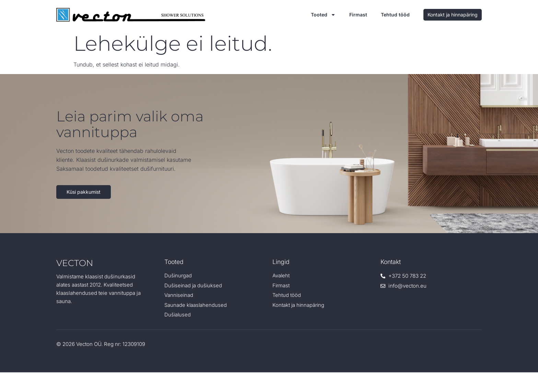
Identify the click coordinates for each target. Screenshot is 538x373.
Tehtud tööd (395, 14)
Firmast (358, 14)
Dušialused (177, 315)
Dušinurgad (178, 276)
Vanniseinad (179, 295)
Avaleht (281, 276)
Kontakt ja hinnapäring (298, 305)
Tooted (323, 15)
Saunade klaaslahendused (195, 305)
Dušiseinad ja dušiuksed (193, 285)
